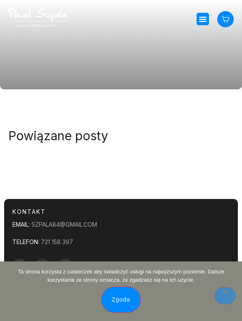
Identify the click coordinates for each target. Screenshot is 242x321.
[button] (203, 19)
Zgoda (121, 299)
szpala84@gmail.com (64, 224)
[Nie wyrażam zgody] (225, 295)
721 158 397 (57, 241)
